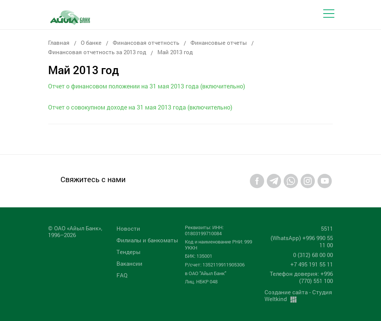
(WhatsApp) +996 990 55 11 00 (302, 241)
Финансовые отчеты (218, 42)
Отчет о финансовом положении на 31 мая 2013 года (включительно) (146, 86)
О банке (91, 42)
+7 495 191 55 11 (311, 264)
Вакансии (129, 263)
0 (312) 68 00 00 (313, 255)
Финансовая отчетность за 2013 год (97, 52)
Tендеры (128, 252)
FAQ (121, 275)
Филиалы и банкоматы (147, 240)
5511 (327, 228)
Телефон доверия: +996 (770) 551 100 (301, 277)
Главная (59, 42)
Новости (128, 228)
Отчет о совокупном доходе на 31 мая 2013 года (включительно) (140, 107)
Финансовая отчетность (146, 42)
